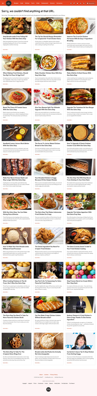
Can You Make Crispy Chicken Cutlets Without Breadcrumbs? (48, 316)
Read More (5, 49)
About (41, 374)
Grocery (52, 3)
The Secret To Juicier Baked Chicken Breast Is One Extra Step (47, 144)
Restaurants (44, 3)
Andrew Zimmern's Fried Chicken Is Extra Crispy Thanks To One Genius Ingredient (79, 317)
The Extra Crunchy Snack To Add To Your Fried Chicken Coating (79, 247)
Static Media (40, 377)
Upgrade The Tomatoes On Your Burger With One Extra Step (80, 108)
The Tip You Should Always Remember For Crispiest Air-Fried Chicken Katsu (48, 37)
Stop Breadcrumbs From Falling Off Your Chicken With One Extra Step (15, 37)
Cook (21, 3)
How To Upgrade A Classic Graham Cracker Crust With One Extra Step (79, 144)
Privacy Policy (54, 374)
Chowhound (40, 383)
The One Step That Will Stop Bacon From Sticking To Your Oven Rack (79, 179)
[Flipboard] (74, 3)
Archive (46, 374)
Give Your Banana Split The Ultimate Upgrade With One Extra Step (47, 108)
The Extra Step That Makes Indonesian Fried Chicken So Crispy (48, 213)
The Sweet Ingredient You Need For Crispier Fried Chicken (47, 247)
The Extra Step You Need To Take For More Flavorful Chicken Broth (15, 316)
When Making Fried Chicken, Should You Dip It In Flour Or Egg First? (15, 74)
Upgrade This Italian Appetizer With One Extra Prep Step (79, 213)
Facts (32, 3)
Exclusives (59, 3)
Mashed (51, 383)
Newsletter (91, 3)
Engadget (25, 383)
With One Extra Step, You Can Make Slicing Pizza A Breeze (15, 213)
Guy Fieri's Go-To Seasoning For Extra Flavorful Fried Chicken (48, 282)
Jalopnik (30, 383)
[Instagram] (71, 3)
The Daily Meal (65, 383)
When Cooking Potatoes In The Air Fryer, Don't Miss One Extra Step (15, 282)
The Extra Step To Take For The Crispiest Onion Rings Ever (13, 353)
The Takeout (71, 383)
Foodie (46, 383)
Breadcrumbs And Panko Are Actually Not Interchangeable (48, 353)
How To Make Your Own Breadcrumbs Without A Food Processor (16, 247)
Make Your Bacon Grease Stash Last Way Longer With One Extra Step (15, 179)
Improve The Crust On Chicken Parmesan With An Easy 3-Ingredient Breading (79, 38)
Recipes (16, 3)
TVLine (34, 383)
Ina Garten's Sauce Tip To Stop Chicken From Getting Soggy (80, 353)
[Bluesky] (77, 3)
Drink (37, 3)
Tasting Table (57, 383)
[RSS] (84, 3)
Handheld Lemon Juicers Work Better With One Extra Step (16, 144)
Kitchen (27, 3)
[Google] (81, 3)
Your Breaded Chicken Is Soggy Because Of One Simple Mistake (46, 179)
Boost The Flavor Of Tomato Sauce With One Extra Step (15, 108)
